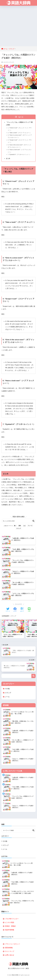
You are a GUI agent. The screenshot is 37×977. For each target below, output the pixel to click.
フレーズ (30, 525)
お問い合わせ (9, 955)
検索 (33, 521)
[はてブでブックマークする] (22, 609)
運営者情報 (9, 947)
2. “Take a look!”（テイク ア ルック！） (19, 132)
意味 (20, 525)
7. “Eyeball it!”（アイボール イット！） (19, 154)
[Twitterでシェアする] (8, 609)
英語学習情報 (9, 930)
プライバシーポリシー (12, 944)
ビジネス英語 (9, 922)
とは (24, 525)
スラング (18, 528)
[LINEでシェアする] (29, 609)
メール (7, 697)
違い (15, 525)
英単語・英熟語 (10, 926)
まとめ (8, 158)
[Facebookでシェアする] (15, 609)
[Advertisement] (18, 27)
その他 (7, 688)
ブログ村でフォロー (12, 919)
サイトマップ (9, 951)
